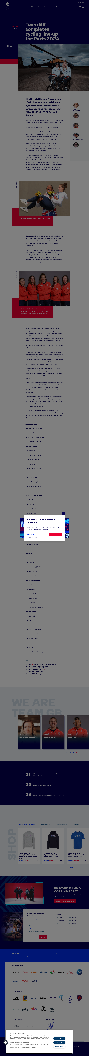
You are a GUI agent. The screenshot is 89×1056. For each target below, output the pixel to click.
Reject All (59, 1042)
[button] (5, 1042)
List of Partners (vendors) (15, 1049)
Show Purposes (59, 1046)
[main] (39, 1042)
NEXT (55, 534)
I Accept (59, 1038)
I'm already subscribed (32, 537)
